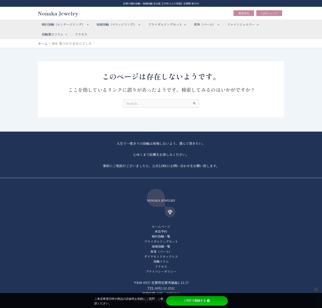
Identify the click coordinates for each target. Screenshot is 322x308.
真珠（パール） (200, 24)
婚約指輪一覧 (161, 235)
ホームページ (161, 225)
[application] (86, 24)
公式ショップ (269, 13)
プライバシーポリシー (161, 271)
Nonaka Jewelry (58, 13)
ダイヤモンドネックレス (161, 256)
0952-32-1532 (165, 288)
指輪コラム (161, 261)
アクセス (78, 34)
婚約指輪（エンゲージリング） (64, 24)
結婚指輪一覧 (161, 246)
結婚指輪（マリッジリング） (116, 24)
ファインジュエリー (235, 24)
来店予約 (243, 13)
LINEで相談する (197, 300)
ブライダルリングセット (163, 24)
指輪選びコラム (53, 34)
